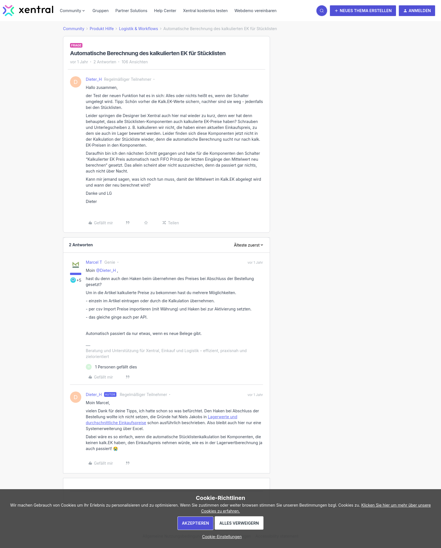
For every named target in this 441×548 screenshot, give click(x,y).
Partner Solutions (131, 10)
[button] (363, 10)
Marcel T (94, 262)
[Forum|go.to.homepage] (28, 10)
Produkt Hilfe (102, 28)
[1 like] (111, 367)
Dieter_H (94, 79)
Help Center (165, 10)
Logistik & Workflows (138, 28)
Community (73, 28)
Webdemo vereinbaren (255, 10)
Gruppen (101, 10)
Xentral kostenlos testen (205, 10)
